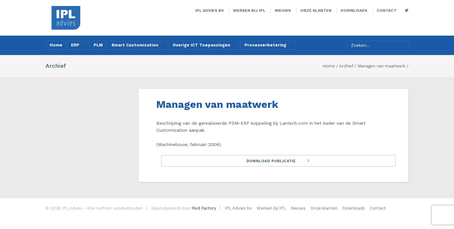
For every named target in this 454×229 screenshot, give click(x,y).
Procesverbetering (268, 45)
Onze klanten (315, 10)
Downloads (354, 10)
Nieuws (283, 10)
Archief (346, 66)
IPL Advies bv (209, 10)
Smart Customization (137, 45)
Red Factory (204, 208)
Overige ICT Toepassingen (204, 45)
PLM (98, 45)
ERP (78, 45)
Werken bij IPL (249, 10)
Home (56, 45)
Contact (386, 10)
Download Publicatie (271, 161)
